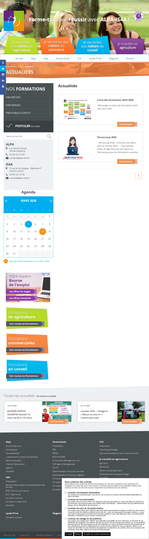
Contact (74, 67)
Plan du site (9, 535)
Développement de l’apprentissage (114, 474)
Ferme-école (62, 58)
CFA (79, 58)
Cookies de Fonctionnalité (107, 502)
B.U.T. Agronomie (13, 494)
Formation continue (14, 498)
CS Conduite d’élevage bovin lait (66, 460)
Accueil (19, 58)
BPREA (55, 453)
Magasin (113, 58)
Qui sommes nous (13, 446)
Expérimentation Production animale (68, 471)
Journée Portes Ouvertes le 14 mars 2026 (29, 261)
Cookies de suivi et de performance (107, 512)
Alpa (33, 58)
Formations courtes (61, 486)
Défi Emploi (104, 467)
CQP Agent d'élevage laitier (64, 464)
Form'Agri (103, 477)
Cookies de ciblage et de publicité (107, 524)
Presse (130, 58)
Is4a (46, 58)
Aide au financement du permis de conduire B (118, 453)
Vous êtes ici (11, 67)
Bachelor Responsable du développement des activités (25, 486)
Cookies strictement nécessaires (107, 494)
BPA (54, 449)
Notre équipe (11, 449)
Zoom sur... (25, 535)
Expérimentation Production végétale (68, 475)
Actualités (10, 471)
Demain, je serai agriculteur (110, 470)
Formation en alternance (16, 501)
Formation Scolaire (14, 517)
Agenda (9, 467)
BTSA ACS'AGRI (59, 457)
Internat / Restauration (15, 464)
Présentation (11, 481)
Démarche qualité (13, 460)
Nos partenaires (12, 453)
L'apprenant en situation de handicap (22, 457)
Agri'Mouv (103, 463)
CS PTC (55, 467)
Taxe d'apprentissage (108, 449)
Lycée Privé (95, 58)
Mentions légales (44, 535)
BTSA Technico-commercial (17, 490)
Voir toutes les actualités (46, 396)
